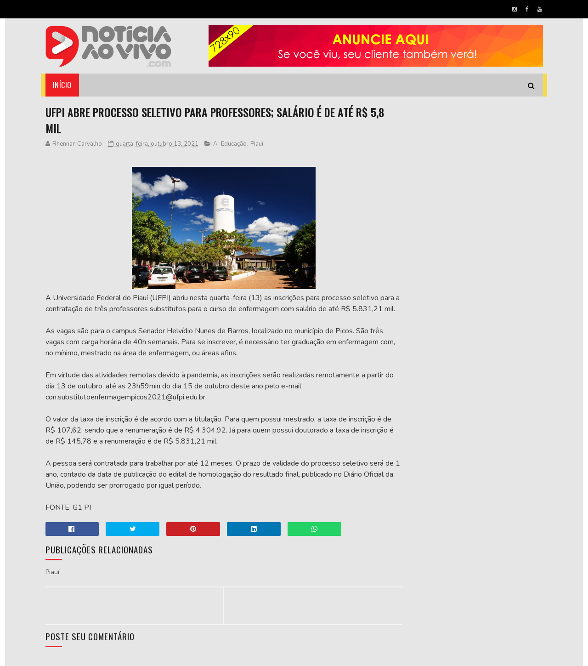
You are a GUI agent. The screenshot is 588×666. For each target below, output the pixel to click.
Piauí (256, 145)
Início (62, 85)
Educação (234, 145)
